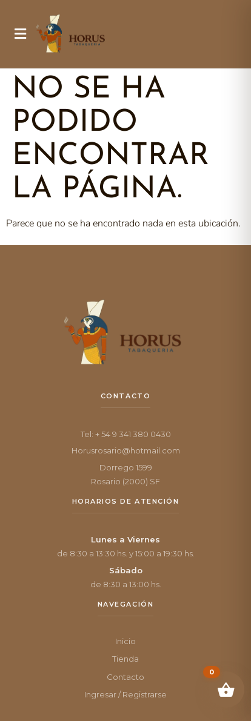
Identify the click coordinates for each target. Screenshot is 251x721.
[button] (20, 33)
